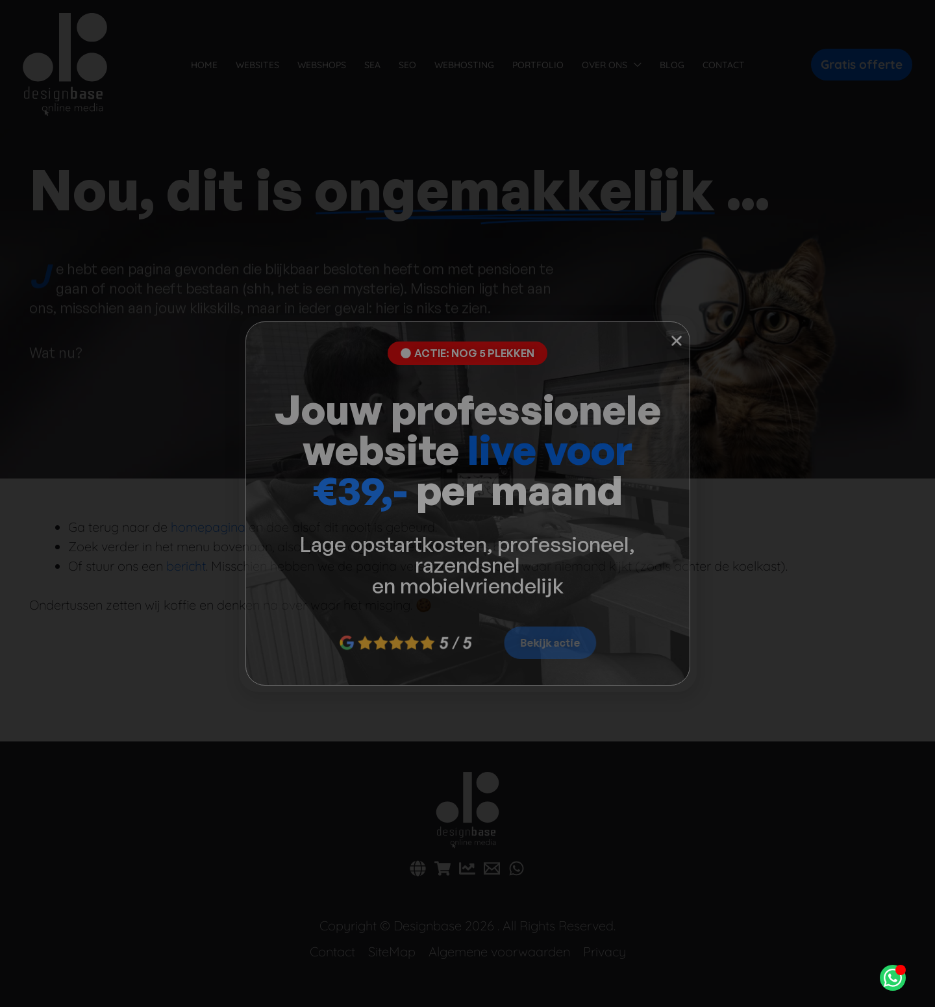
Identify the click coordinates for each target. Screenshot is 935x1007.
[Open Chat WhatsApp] (893, 978)
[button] (676, 341)
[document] (467, 503)
